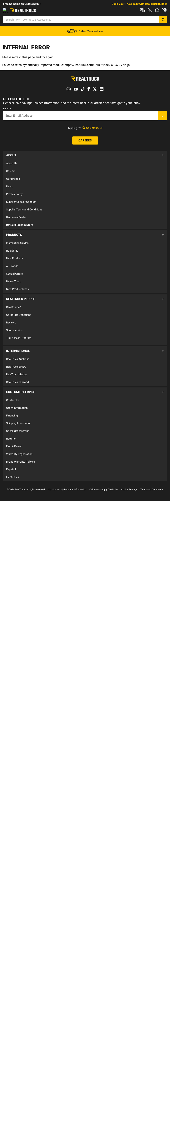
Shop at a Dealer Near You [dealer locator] (18, 10)
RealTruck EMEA (16, 357)
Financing (12, 404)
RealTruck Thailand (17, 373)
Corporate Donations (18, 309)
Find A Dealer (14, 435)
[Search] (80, 19)
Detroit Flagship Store (19, 223)
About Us (11, 162)
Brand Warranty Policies (20, 450)
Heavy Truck (13, 278)
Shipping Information (18, 412)
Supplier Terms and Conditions (24, 208)
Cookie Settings (129, 478)
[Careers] (85, 141)
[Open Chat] (111, 20)
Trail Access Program (18, 332)
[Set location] (92, 129)
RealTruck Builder (156, 3)
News (9, 185)
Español (11, 458)
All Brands (12, 262)
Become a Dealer (16, 216)
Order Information (17, 396)
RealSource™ (13, 301)
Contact (45, 10)
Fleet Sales (12, 465)
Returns (11, 427)
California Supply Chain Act (103, 478)
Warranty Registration (19, 442)
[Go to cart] (167, 19)
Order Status (63, 10)
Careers (10, 169)
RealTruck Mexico (16, 365)
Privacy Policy (14, 192)
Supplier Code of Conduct (21, 200)
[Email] (80, 116)
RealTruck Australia (17, 350)
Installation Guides (17, 239)
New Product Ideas (17, 285)
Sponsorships (14, 324)
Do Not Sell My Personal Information (67, 478)
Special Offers (14, 270)
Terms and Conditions (151, 478)
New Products (14, 255)
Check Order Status (17, 419)
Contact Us (12, 389)
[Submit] (162, 116)
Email (7, 109)
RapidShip (12, 247)
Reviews (11, 317)
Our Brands (13, 177)
